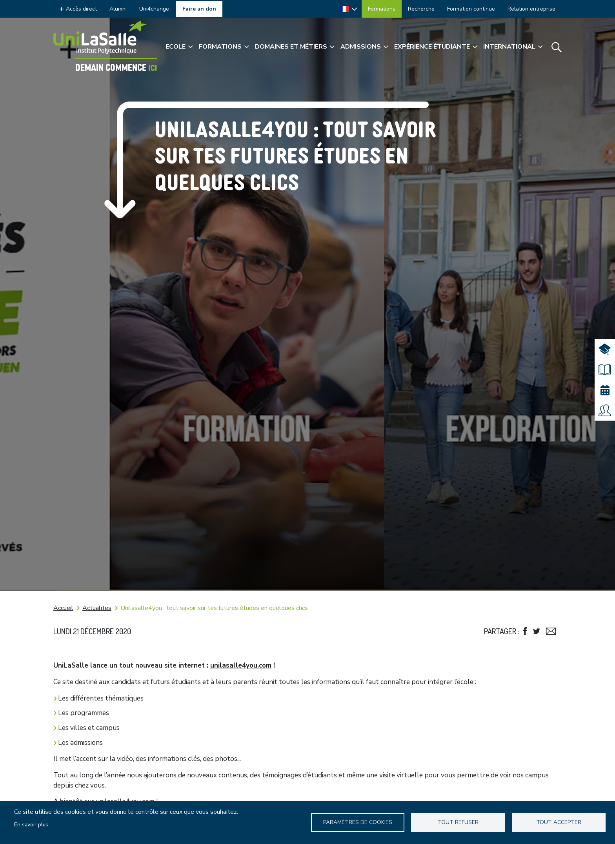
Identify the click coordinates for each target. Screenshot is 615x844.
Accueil (63, 608)
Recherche (421, 9)
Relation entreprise (531, 9)
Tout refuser (458, 822)
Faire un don (199, 9)
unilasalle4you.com (240, 665)
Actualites (96, 608)
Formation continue (471, 9)
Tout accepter (558, 822)
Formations (381, 9)
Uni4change (154, 9)
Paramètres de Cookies (357, 822)
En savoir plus (31, 824)
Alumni (118, 9)
